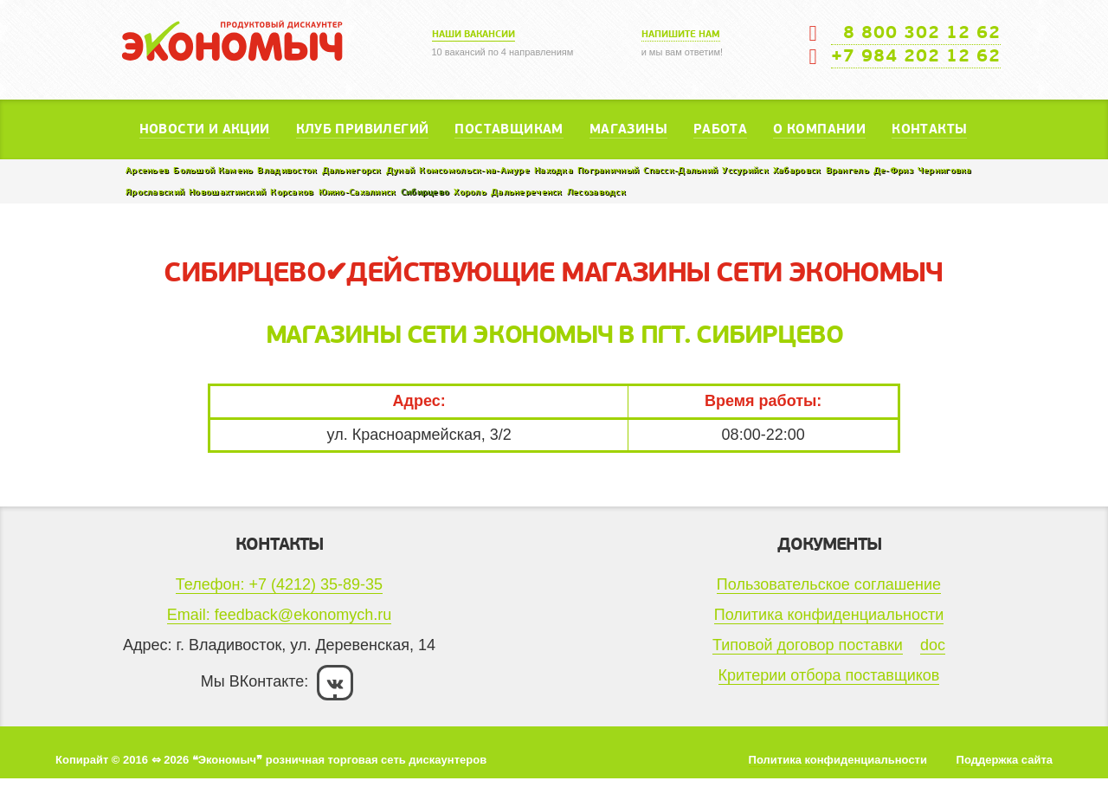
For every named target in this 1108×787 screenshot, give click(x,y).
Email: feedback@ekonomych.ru (279, 614)
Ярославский (155, 191)
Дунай (400, 170)
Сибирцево (425, 191)
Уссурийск (745, 170)
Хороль (470, 191)
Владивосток (287, 170)
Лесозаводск (596, 191)
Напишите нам (680, 34)
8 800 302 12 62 (916, 33)
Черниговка (945, 170)
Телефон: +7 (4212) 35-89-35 (279, 584)
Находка (553, 170)
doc (932, 645)
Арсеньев (147, 170)
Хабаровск (797, 170)
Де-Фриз (893, 170)
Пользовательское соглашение (829, 584)
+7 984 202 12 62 (916, 56)
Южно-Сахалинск (357, 191)
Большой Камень (213, 170)
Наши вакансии (473, 34)
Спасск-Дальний (680, 170)
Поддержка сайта (1005, 759)
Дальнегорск (352, 170)
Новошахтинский (227, 191)
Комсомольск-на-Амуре (474, 170)
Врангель (847, 170)
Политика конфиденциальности (829, 614)
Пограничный (608, 170)
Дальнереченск (527, 191)
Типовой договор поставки (807, 645)
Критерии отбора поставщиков (829, 675)
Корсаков (291, 191)
